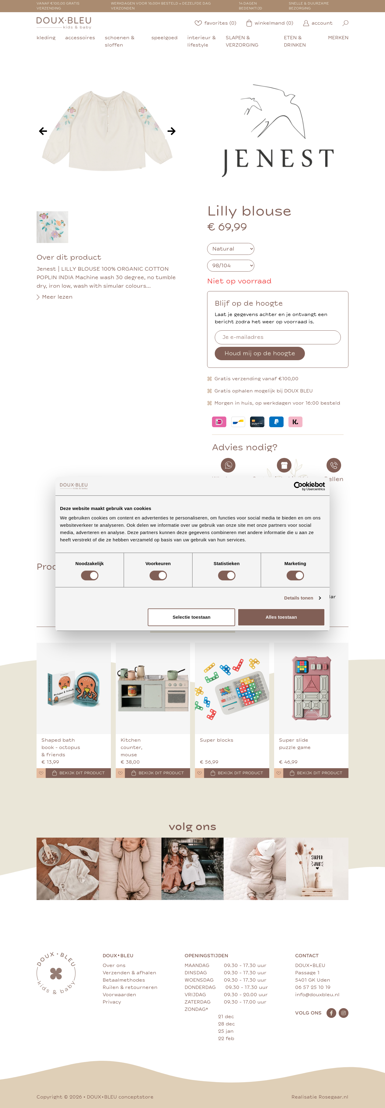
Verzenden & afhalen (129, 973)
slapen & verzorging (242, 41)
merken (338, 38)
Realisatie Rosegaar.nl (319, 1097)
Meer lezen (54, 297)
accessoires (80, 38)
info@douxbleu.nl (317, 995)
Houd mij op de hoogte (259, 353)
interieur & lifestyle (201, 41)
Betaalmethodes (124, 980)
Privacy (112, 1002)
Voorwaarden (119, 995)
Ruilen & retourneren (130, 987)
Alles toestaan (281, 617)
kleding (46, 38)
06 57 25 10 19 (312, 987)
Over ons (114, 965)
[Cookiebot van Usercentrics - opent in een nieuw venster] (298, 486)
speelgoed (164, 38)
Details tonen (298, 597)
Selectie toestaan (191, 617)
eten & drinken (295, 41)
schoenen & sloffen (119, 41)
